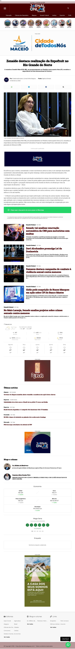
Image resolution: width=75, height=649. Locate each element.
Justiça (54, 15)
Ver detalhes (37, 528)
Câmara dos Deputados (21, 15)
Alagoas (34, 15)
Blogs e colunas (10, 459)
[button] (32, 531)
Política (70, 15)
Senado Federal (44, 15)
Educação (9, 15)
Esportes (62, 15)
